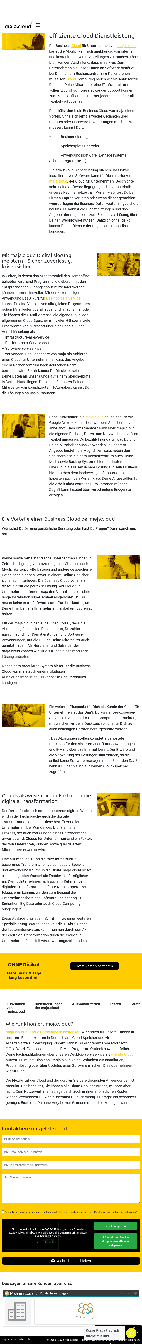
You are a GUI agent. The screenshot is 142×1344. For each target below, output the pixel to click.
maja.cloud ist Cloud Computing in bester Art (43, 1032)
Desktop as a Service (63, 298)
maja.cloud (126, 45)
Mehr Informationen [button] (47, 1242)
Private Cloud (122, 1054)
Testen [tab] (115, 1004)
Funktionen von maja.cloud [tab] (16, 1008)
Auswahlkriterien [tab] (86, 1004)
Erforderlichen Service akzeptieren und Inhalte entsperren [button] (116, 1241)
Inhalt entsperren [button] (115, 1226)
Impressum (9, 1339)
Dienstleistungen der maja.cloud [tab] (48, 1006)
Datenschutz (26, 1339)
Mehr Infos (129, 1293)
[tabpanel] (71, 1063)
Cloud (76, 45)
